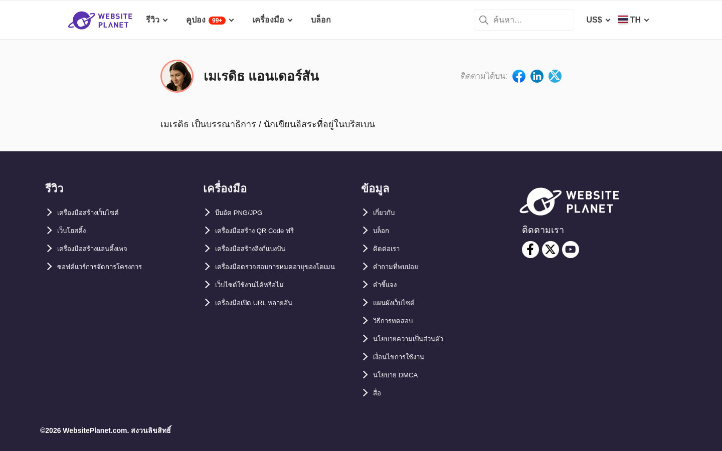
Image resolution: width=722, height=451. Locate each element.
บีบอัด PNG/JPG (244, 212)
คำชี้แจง (387, 285)
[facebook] (530, 249)
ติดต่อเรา (389, 249)
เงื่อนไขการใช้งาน (405, 357)
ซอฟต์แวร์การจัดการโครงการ (109, 267)
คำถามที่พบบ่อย (401, 267)
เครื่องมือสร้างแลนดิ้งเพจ (100, 249)
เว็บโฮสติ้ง (75, 231)
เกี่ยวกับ (386, 212)
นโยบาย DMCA (400, 375)
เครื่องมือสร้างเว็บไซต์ (95, 212)
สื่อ (378, 393)
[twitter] (550, 249)
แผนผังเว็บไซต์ (398, 303)
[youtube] (570, 249)
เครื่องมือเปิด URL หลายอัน (262, 321)
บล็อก (383, 231)
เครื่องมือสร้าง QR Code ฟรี (264, 231)
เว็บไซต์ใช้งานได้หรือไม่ (257, 303)
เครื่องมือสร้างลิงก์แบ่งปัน (259, 249)
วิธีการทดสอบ (397, 321)
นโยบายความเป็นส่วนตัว (416, 339)
